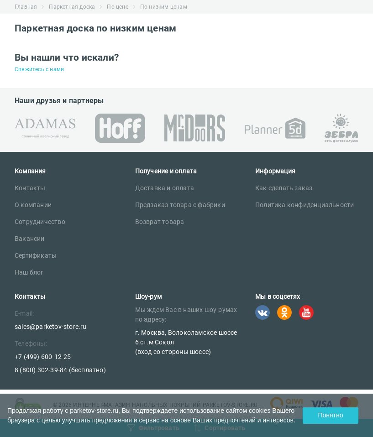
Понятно (330, 415)
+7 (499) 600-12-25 (43, 356)
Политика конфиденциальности (304, 204)
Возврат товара (159, 221)
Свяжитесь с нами (39, 69)
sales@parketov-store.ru (51, 326)
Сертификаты (36, 255)
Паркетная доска (72, 7)
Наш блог (29, 272)
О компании (33, 204)
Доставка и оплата (164, 188)
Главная (26, 7)
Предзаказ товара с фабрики (180, 204)
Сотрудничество (40, 221)
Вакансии (30, 238)
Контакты (30, 188)
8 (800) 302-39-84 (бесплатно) (60, 370)
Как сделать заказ (283, 188)
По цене (117, 7)
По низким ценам (163, 7)
